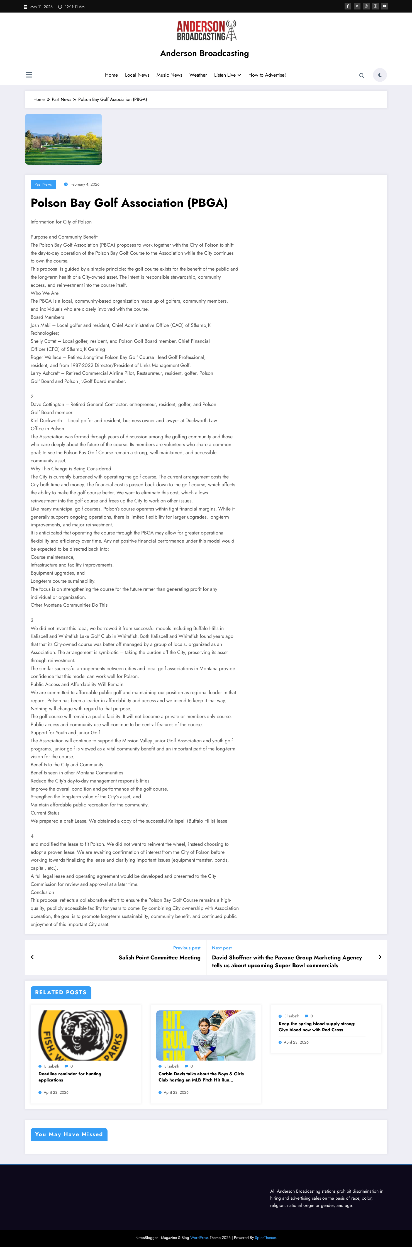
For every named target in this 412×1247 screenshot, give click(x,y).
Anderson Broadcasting (204, 53)
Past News (43, 184)
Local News (137, 75)
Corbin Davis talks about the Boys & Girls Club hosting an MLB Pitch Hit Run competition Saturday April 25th (201, 1077)
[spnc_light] (380, 75)
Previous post (187, 948)
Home (111, 75)
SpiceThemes (266, 1237)
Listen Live (227, 75)
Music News (169, 75)
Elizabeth (51, 1066)
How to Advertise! (267, 75)
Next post (222, 948)
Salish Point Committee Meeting (160, 958)
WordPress (199, 1237)
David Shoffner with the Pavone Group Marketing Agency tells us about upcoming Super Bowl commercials (287, 961)
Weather (198, 75)
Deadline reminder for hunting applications (69, 1077)
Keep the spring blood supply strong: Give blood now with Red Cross (317, 1027)
